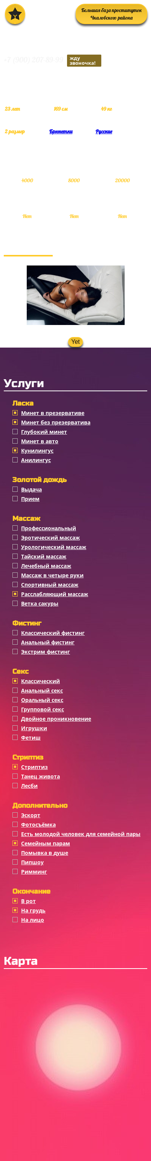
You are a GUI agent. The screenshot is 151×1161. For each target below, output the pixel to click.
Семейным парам (45, 843)
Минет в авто (39, 441)
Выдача (31, 489)
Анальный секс (42, 690)
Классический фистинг (53, 632)
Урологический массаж (53, 547)
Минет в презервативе (52, 412)
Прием (30, 498)
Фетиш (31, 737)
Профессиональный (48, 528)
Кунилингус (37, 450)
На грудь (33, 910)
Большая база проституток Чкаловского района (111, 14)
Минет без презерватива (55, 422)
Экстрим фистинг (45, 651)
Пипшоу (32, 862)
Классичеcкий (40, 681)
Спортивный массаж (49, 584)
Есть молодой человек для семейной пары (80, 834)
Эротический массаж (50, 537)
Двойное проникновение (56, 718)
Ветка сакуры (39, 603)
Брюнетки (60, 131)
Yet (75, 342)
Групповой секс (42, 709)
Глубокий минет (44, 431)
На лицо (32, 919)
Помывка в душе (44, 852)
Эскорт (30, 815)
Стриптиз (34, 766)
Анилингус (36, 460)
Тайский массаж (43, 556)
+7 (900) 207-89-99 (52, 61)
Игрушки (34, 728)
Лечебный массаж (46, 565)
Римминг (34, 871)
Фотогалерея (28, 247)
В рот (28, 901)
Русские (104, 131)
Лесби (29, 785)
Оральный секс (42, 699)
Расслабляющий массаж (54, 594)
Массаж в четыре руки (52, 575)
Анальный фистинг (48, 642)
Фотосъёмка (38, 824)
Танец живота (40, 776)
